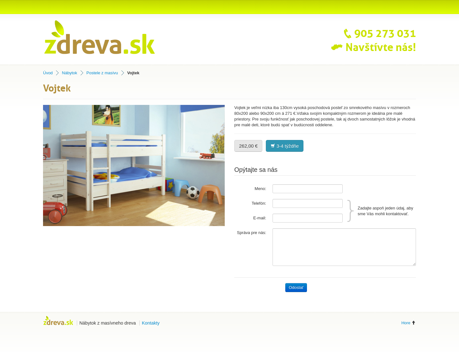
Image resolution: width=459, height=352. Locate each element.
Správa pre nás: (251, 232)
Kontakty (151, 323)
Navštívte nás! (373, 47)
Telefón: (258, 203)
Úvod (48, 72)
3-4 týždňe (285, 146)
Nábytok (69, 72)
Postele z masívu (102, 72)
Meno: (260, 188)
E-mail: (259, 218)
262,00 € (248, 146)
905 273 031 (377, 33)
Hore (408, 322)
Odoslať (296, 287)
